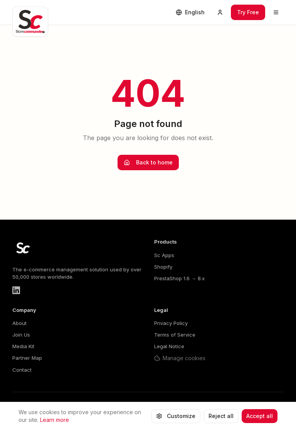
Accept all (259, 417)
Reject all (221, 417)
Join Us (21, 335)
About (19, 323)
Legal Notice (169, 346)
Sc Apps (164, 255)
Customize (175, 417)
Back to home (148, 162)
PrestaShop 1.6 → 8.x (179, 278)
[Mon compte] (220, 12)
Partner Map (27, 358)
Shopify (163, 267)
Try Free (248, 12)
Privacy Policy (171, 323)
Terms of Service (174, 335)
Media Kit (23, 346)
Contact (22, 370)
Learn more (54, 421)
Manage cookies (179, 358)
